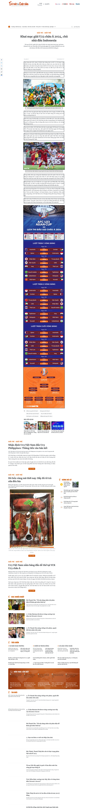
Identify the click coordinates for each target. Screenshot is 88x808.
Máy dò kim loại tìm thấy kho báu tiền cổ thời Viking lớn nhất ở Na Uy (44, 684)
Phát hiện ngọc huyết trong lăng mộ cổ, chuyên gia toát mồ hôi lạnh (71, 492)
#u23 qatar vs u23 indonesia (32, 416)
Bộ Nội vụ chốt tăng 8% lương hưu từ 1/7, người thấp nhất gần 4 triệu (19, 658)
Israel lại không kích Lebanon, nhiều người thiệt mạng (44, 658)
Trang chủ (9, 27)
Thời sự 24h (38, 26)
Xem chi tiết (31, 468)
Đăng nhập (77, 26)
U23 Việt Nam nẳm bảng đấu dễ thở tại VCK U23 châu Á (57, 431)
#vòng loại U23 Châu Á (45, 411)
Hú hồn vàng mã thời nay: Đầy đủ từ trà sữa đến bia (43, 431)
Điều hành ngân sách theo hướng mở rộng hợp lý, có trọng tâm (25, 650)
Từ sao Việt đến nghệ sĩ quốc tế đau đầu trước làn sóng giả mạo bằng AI (41, 766)
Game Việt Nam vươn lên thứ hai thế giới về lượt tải (71, 507)
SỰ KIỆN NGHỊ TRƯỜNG (16, 646)
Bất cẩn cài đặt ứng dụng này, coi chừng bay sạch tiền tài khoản (67, 658)
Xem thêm (55, 27)
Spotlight (52, 26)
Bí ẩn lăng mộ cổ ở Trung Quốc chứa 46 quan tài (71, 502)
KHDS (57, 4)
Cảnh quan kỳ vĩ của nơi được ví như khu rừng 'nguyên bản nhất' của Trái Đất (72, 685)
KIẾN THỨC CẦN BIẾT (21, 671)
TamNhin (78, 4)
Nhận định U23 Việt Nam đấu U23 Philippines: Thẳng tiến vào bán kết (30, 432)
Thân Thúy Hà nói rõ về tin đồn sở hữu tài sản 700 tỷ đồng (43, 794)
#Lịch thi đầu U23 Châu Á (46, 413)
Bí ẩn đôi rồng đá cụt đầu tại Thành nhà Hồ (70, 497)
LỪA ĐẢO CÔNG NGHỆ (65, 646)
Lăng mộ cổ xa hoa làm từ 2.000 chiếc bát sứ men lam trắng (57, 684)
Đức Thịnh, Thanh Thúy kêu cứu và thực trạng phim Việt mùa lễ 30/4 (42, 752)
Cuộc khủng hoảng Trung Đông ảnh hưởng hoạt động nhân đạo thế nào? (49, 650)
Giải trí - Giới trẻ (44, 33)
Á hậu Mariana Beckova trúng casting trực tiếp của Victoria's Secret (40, 615)
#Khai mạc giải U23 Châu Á (32, 411)
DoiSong (71, 4)
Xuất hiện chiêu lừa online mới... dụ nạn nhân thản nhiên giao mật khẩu (75, 650)
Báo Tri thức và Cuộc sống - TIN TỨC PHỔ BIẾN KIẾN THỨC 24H (18, 4)
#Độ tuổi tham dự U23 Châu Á (32, 413)
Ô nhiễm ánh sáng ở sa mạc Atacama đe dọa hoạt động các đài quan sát (29, 684)
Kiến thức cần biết (31, 26)
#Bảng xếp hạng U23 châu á (46, 416)
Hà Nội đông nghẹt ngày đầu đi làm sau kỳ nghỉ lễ (67, 484)
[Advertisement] (44, 16)
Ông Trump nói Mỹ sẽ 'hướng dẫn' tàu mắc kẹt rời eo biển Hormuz (43, 663)
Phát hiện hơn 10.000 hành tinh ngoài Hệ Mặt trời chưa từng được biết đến (15, 685)
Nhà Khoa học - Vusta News (21, 26)
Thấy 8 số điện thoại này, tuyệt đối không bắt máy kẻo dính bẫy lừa (68, 663)
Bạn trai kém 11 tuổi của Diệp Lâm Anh (39, 737)
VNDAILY (65, 4)
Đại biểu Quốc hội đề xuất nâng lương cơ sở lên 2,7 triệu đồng (18, 663)
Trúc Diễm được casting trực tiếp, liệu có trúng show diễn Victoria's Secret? (43, 780)
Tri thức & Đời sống (45, 26)
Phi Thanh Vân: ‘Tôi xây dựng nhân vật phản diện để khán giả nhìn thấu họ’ (40, 601)
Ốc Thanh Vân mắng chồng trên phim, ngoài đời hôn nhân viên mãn (41, 629)
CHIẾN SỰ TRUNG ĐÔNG (41, 646)
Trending (13, 26)
